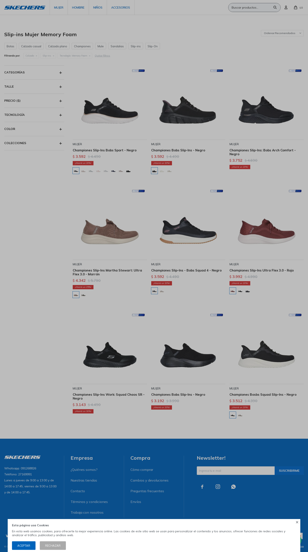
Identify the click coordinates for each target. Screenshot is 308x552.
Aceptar (23, 545)
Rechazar (53, 545)
